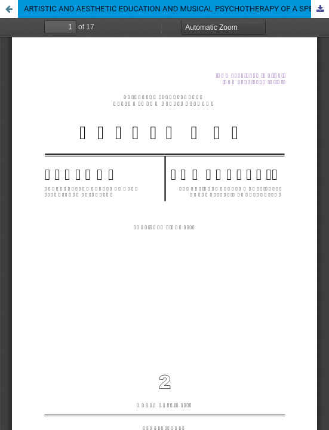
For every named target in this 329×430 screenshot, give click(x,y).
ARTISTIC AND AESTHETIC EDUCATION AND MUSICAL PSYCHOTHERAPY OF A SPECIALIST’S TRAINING (176, 8)
